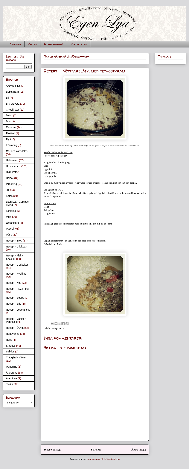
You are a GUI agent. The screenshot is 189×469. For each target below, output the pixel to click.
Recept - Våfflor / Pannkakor (16, 320)
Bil (7, 97)
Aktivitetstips (13, 85)
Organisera (12, 222)
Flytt (8, 139)
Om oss (32, 44)
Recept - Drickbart (16, 246)
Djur (8, 121)
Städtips (11, 345)
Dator (9, 115)
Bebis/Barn (12, 91)
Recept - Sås (13, 303)
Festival (10, 133)
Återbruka (11, 372)
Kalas (9, 195)
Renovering (12, 333)
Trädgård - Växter (16, 357)
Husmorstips (13, 166)
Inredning (11, 183)
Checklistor (12, 109)
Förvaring (11, 145)
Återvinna (11, 378)
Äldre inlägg (138, 449)
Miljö (8, 216)
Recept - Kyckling (16, 273)
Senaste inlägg (52, 449)
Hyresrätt (11, 172)
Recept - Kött (58, 328)
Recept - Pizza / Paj (17, 288)
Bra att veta (12, 103)
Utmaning (11, 366)
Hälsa (9, 178)
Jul (7, 189)
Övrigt (9, 384)
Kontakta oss (79, 44)
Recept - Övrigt (15, 327)
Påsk (9, 234)
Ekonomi (11, 127)
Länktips (11, 210)
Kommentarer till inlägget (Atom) (103, 459)
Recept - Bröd (14, 240)
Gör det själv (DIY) (17, 151)
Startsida (15, 44)
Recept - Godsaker (17, 264)
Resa (9, 339)
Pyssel (10, 228)
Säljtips (10, 351)
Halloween (12, 160)
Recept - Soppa (15, 297)
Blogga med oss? (53, 44)
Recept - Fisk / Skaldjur (14, 257)
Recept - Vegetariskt (18, 309)
